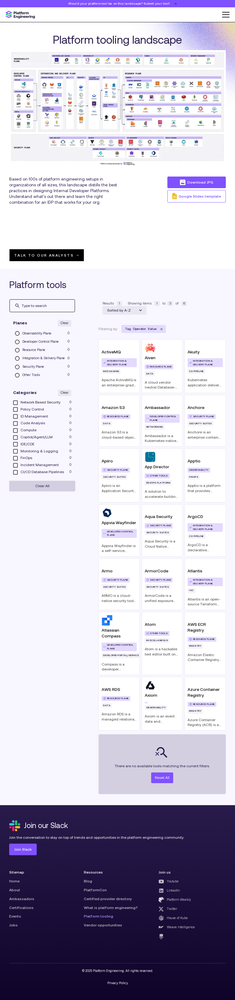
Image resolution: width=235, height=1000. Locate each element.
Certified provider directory (108, 899)
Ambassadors (21, 899)
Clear (65, 323)
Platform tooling (98, 916)
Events (15, 916)
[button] (223, 14)
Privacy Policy (117, 983)
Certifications (21, 908)
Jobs (13, 925)
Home (14, 881)
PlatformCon (95, 890)
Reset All (162, 777)
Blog (88, 881)
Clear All (42, 486)
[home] (20, 15)
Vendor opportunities (103, 925)
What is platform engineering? (111, 908)
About (14, 890)
